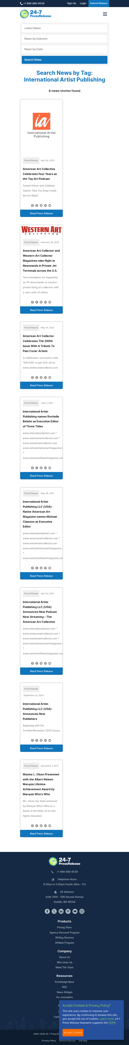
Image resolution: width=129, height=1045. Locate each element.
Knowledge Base (64, 982)
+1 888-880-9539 (32, 3)
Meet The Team (64, 967)
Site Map (83, 1041)
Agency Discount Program (64, 933)
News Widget (64, 992)
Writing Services (64, 938)
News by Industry (35, 38)
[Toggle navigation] (105, 14)
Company (65, 951)
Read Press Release (41, 213)
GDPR (111, 1022)
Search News (33, 59)
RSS (64, 987)
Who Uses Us (64, 962)
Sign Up (71, 3)
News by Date (33, 49)
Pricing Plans (64, 927)
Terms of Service (67, 1041)
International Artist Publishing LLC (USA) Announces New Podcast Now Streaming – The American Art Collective (40, 612)
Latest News (32, 28)
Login (83, 3)
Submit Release (99, 3)
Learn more (107, 1018)
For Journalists (64, 997)
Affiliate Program (64, 943)
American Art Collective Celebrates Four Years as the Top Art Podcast (40, 174)
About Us (64, 957)
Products (64, 921)
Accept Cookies (73, 1032)
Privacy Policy (49, 1041)
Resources (64, 976)
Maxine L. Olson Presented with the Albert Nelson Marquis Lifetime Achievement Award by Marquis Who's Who (41, 784)
